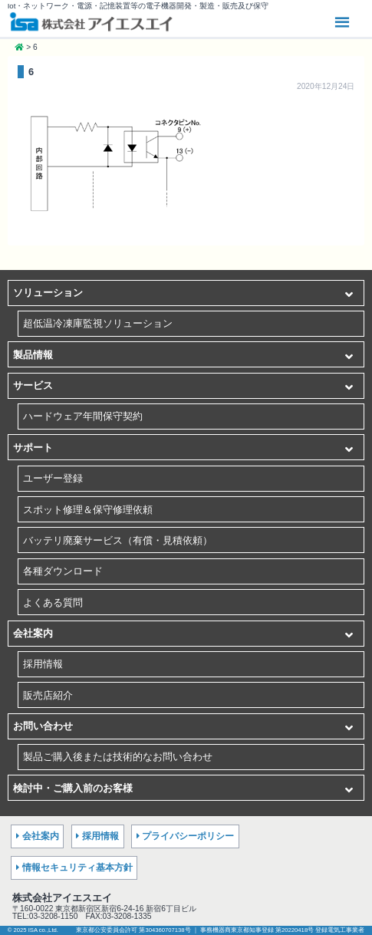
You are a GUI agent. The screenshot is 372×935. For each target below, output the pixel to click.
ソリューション (48, 292)
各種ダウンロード (63, 571)
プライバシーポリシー (188, 836)
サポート (33, 447)
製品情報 (33, 355)
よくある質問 (53, 602)
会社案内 (33, 633)
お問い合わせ (43, 726)
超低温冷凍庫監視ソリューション (98, 323)
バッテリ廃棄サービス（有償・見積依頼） (117, 540)
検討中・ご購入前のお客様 (73, 788)
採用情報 (43, 664)
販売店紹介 (48, 695)
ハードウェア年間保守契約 (83, 416)
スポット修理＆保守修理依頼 (88, 509)
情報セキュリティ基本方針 (77, 867)
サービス (33, 385)
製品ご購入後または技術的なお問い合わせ (117, 756)
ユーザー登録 (53, 478)
